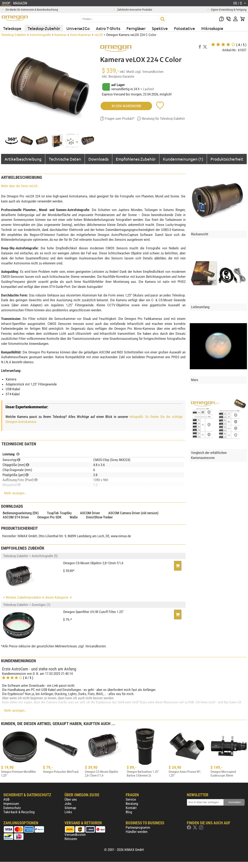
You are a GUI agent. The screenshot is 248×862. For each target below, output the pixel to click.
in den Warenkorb (126, 106)
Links (68, 812)
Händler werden (136, 832)
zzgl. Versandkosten (149, 72)
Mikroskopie (212, 28)
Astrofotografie (40, 35)
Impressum (11, 803)
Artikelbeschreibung (23, 158)
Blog (129, 812)
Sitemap (70, 808)
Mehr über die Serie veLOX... (20, 186)
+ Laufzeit (147, 89)
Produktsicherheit (227, 158)
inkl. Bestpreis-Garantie (118, 76)
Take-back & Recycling (19, 812)
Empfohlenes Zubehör (136, 158)
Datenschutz (12, 808)
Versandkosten (75, 834)
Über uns (71, 799)
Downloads (98, 158)
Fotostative (184, 28)
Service (131, 799)
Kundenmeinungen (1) (183, 158)
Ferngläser (136, 28)
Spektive (160, 28)
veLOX (98, 35)
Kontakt (131, 808)
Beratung (132, 803)
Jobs (68, 803)
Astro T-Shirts (108, 28)
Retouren (71, 839)
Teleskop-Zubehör (44, 28)
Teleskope (12, 28)
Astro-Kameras (80, 35)
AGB (6, 799)
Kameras (60, 35)
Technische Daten (65, 158)
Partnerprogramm (138, 827)
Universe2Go (78, 28)
